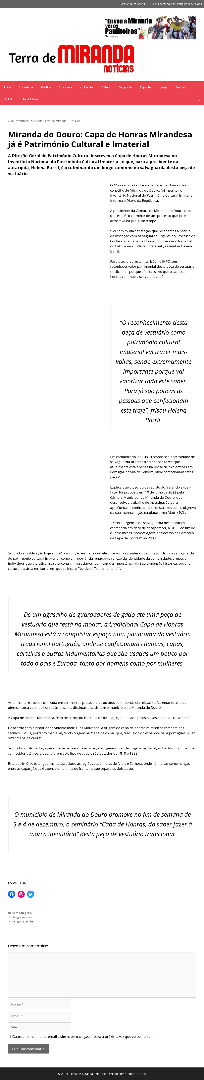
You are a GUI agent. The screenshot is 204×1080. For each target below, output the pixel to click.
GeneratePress (136, 1074)
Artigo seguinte (22, 921)
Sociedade (26, 87)
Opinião (9, 99)
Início (7, 87)
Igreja (163, 87)
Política (46, 87)
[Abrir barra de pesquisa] (198, 99)
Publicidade (30, 99)
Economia (65, 87)
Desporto (125, 87)
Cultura (106, 87)
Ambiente (86, 87)
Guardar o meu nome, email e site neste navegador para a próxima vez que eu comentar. (82, 1036)
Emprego (182, 87)
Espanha (145, 87)
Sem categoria (22, 913)
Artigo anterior (22, 917)
